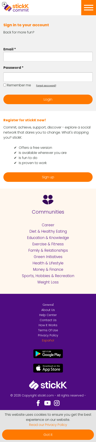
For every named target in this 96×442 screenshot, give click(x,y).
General (48, 305)
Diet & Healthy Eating (48, 231)
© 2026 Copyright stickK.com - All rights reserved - (48, 395)
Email (8, 49)
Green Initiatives (48, 256)
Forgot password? (46, 85)
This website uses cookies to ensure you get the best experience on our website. (48, 417)
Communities (48, 212)
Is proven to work (33, 162)
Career (48, 225)
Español (48, 340)
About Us (48, 310)
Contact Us (48, 320)
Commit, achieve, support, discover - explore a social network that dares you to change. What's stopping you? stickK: (47, 132)
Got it (48, 434)
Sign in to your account (26, 25)
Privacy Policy (48, 335)
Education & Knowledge (48, 237)
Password (12, 67)
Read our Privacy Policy (48, 424)
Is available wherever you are (43, 152)
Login (48, 99)
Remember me (19, 85)
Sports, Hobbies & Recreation (48, 275)
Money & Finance (48, 269)
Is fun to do (28, 157)
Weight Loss (48, 282)
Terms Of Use (48, 330)
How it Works (48, 325)
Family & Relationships (48, 250)
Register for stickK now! (24, 120)
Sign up (48, 177)
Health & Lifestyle (48, 263)
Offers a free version (35, 147)
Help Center (48, 315)
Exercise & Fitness (48, 244)
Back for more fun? (18, 32)
